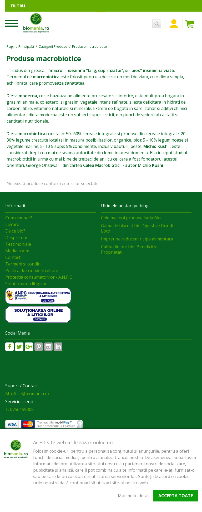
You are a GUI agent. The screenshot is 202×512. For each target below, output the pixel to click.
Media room (17, 251)
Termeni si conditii (23, 264)
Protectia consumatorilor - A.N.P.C (38, 277)
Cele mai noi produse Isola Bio (131, 217)
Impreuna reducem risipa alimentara (137, 238)
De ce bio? (15, 231)
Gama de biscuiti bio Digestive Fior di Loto (137, 228)
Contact (13, 257)
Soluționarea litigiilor (26, 284)
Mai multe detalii (134, 496)
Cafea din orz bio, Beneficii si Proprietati (129, 249)
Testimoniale (18, 244)
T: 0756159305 (19, 409)
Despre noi (16, 237)
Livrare (12, 224)
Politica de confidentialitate (31, 270)
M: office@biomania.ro (27, 394)
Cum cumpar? (18, 218)
